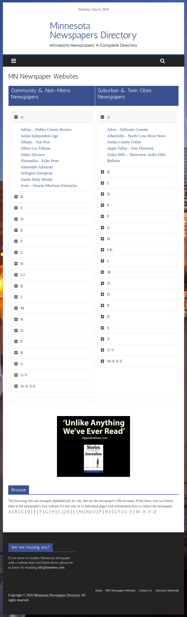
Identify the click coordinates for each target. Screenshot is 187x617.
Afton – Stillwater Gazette (127, 129)
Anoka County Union (124, 142)
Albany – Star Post (35, 142)
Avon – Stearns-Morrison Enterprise (48, 185)
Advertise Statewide (167, 590)
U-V (128, 511)
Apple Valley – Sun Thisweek (130, 148)
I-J (60, 511)
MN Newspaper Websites (120, 590)
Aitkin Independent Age (39, 136)
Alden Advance (32, 155)
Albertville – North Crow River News (136, 136)
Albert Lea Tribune (35, 148)
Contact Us (145, 590)
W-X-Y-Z (146, 511)
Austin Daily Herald (36, 179)
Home (99, 590)
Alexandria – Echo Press (39, 161)
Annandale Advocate (36, 167)
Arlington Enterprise (36, 173)
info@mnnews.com (50, 567)
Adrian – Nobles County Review (46, 129)
